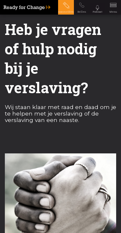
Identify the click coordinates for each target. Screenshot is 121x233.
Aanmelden (66, 11)
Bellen (81, 11)
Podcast (97, 11)
